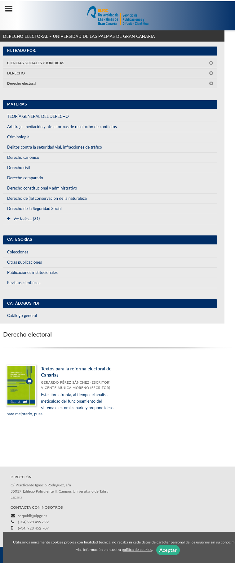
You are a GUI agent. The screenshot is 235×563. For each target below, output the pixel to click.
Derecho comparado (25, 177)
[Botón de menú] (11, 9)
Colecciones (17, 251)
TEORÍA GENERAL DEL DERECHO (38, 116)
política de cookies (137, 549)
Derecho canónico (23, 157)
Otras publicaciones (24, 262)
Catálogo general (22, 315)
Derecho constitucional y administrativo (42, 187)
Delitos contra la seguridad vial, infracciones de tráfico (54, 147)
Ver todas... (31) (23, 218)
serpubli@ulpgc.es (32, 515)
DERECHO (110, 73)
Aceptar (168, 550)
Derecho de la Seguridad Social (34, 208)
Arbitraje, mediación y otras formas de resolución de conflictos (62, 126)
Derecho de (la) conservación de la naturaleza (47, 198)
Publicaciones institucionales (32, 272)
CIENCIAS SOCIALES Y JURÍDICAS (110, 62)
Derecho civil (18, 167)
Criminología (18, 136)
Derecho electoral (110, 83)
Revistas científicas (23, 282)
